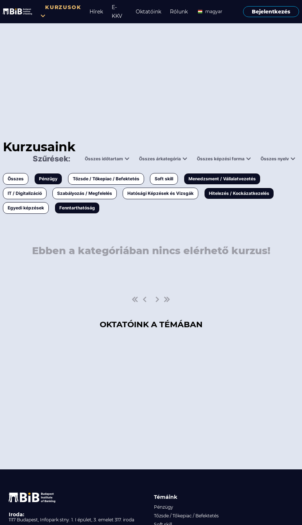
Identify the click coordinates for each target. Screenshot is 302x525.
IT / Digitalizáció (25, 193)
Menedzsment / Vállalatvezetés (222, 178)
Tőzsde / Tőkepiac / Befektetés (106, 178)
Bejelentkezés (271, 11)
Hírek (96, 11)
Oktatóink (148, 11)
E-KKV (117, 11)
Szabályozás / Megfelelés (84, 193)
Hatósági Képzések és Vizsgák (160, 193)
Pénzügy (48, 178)
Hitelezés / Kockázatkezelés (239, 193)
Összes (16, 178)
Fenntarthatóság (77, 208)
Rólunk (179, 11)
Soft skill (164, 178)
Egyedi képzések (26, 208)
